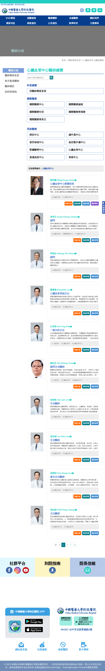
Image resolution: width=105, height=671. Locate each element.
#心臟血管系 (56, 197)
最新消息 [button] (10, 23)
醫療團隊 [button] (52, 18)
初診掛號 (77, 203)
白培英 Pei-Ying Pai (59, 326)
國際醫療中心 (36, 104)
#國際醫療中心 (68, 234)
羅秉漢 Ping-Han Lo (60, 290)
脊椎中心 (73, 157)
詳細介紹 (68, 203)
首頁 (64, 60)
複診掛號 (86, 203)
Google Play (34, 621)
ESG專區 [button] (10, 18)
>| (74, 545)
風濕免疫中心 (36, 157)
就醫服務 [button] (31, 18)
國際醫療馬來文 (37, 119)
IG (17, 570)
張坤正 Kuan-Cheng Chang (63, 217)
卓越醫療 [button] (73, 18)
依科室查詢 (11, 91)
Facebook (9, 570)
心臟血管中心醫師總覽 (93, 60)
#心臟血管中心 (68, 197)
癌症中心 (34, 134)
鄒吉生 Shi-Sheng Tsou (61, 363)
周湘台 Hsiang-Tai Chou (62, 253)
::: (2, 2)
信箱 (87, 570)
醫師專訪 (9, 86)
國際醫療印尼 (36, 112)
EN (100, 10)
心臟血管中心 (76, 149)
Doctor (51, 77)
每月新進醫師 (12, 80)
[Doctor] (40, 78)
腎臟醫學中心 (36, 149)
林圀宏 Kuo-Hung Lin (60, 473)
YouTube (25, 570)
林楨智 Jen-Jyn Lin (59, 400)
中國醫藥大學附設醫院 (76, 611)
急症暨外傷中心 (77, 142)
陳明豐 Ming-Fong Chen (62, 180)
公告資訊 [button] (52, 23)
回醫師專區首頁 (37, 91)
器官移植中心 (36, 142)
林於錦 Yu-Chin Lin (59, 436)
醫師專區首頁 (12, 75)
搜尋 (82, 10)
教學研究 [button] (73, 23)
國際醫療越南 (76, 104)
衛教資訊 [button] (31, 23)
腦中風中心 (75, 134)
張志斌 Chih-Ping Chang (62, 510)
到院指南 (52, 570)
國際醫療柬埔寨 (77, 112)
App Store (34, 629)
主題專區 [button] (94, 23)
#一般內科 (55, 343)
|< (56, 545)
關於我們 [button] (94, 18)
